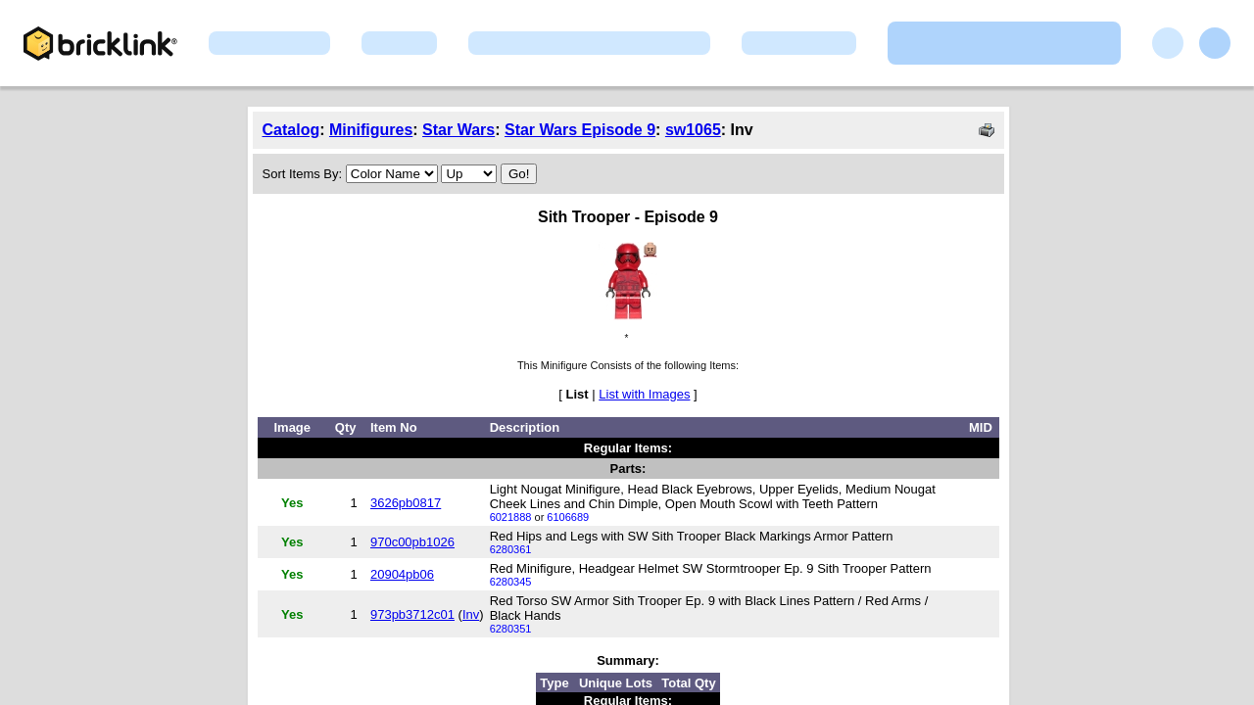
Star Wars (458, 129)
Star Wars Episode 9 (580, 129)
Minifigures (370, 129)
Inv (470, 614)
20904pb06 (402, 574)
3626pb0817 (405, 502)
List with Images (644, 394)
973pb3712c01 (412, 614)
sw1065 (693, 129)
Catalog (291, 129)
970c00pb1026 (412, 542)
